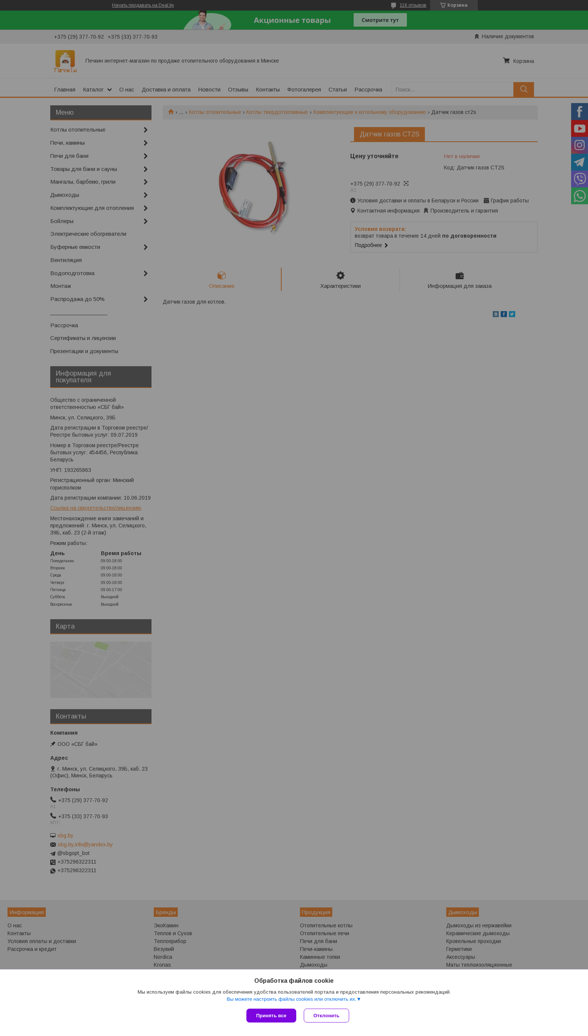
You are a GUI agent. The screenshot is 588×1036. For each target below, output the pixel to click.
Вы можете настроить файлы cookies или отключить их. (291, 999)
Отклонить (326, 1015)
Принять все (271, 1015)
